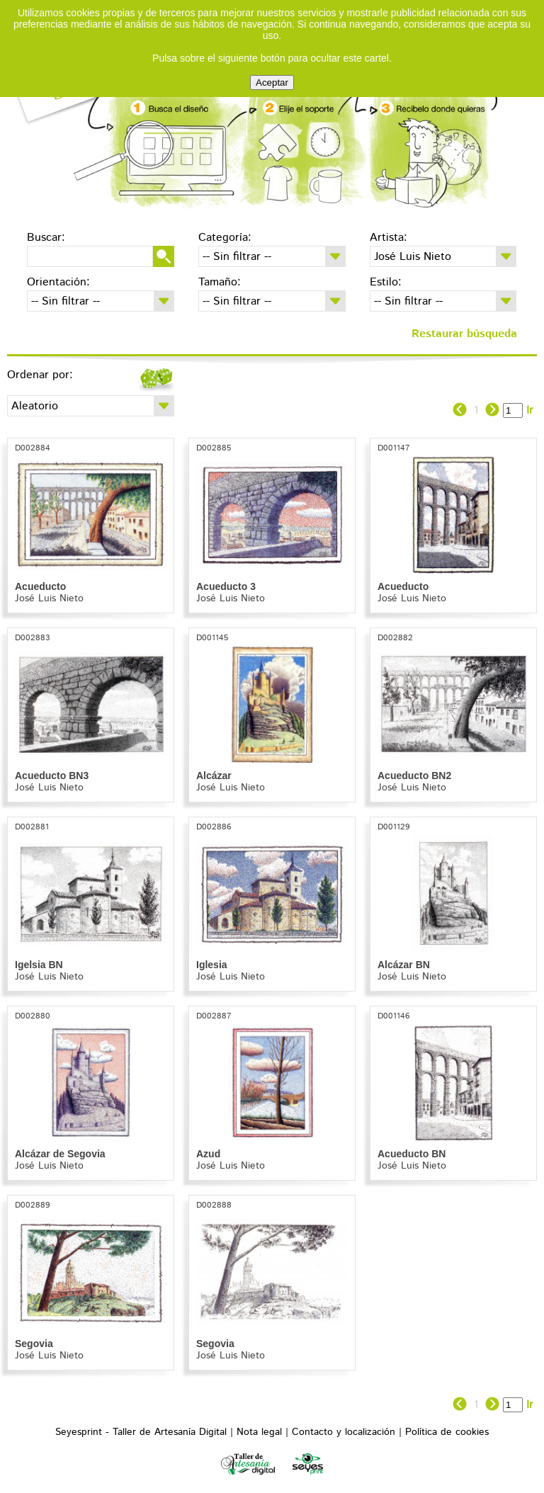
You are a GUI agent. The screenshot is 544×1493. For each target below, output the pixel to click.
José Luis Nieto (49, 598)
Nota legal (259, 1432)
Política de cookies (447, 1432)
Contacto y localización (343, 1432)
